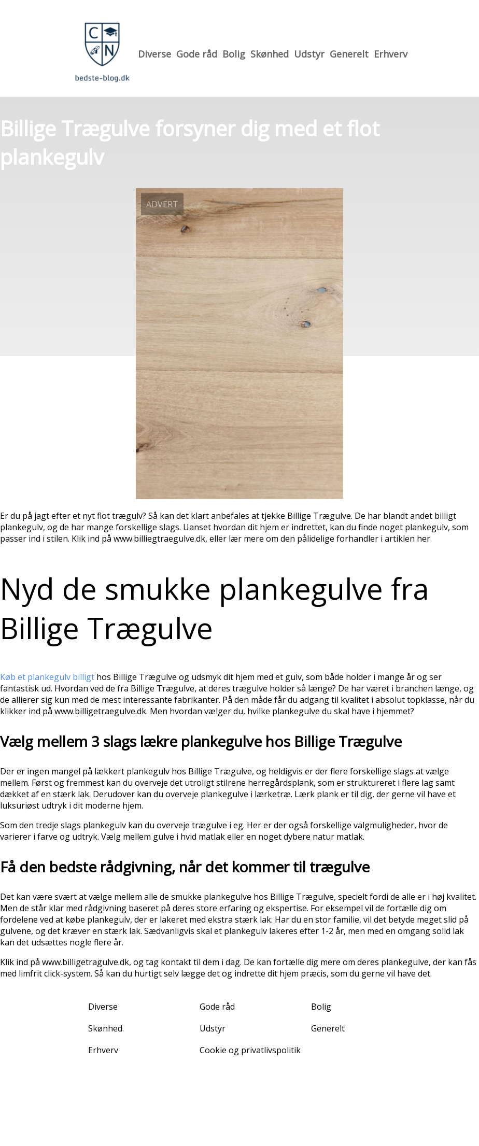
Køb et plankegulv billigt (47, 677)
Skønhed (269, 54)
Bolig (233, 54)
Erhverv (390, 54)
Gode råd (196, 54)
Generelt (349, 54)
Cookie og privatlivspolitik (250, 1050)
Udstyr (309, 54)
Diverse (154, 54)
